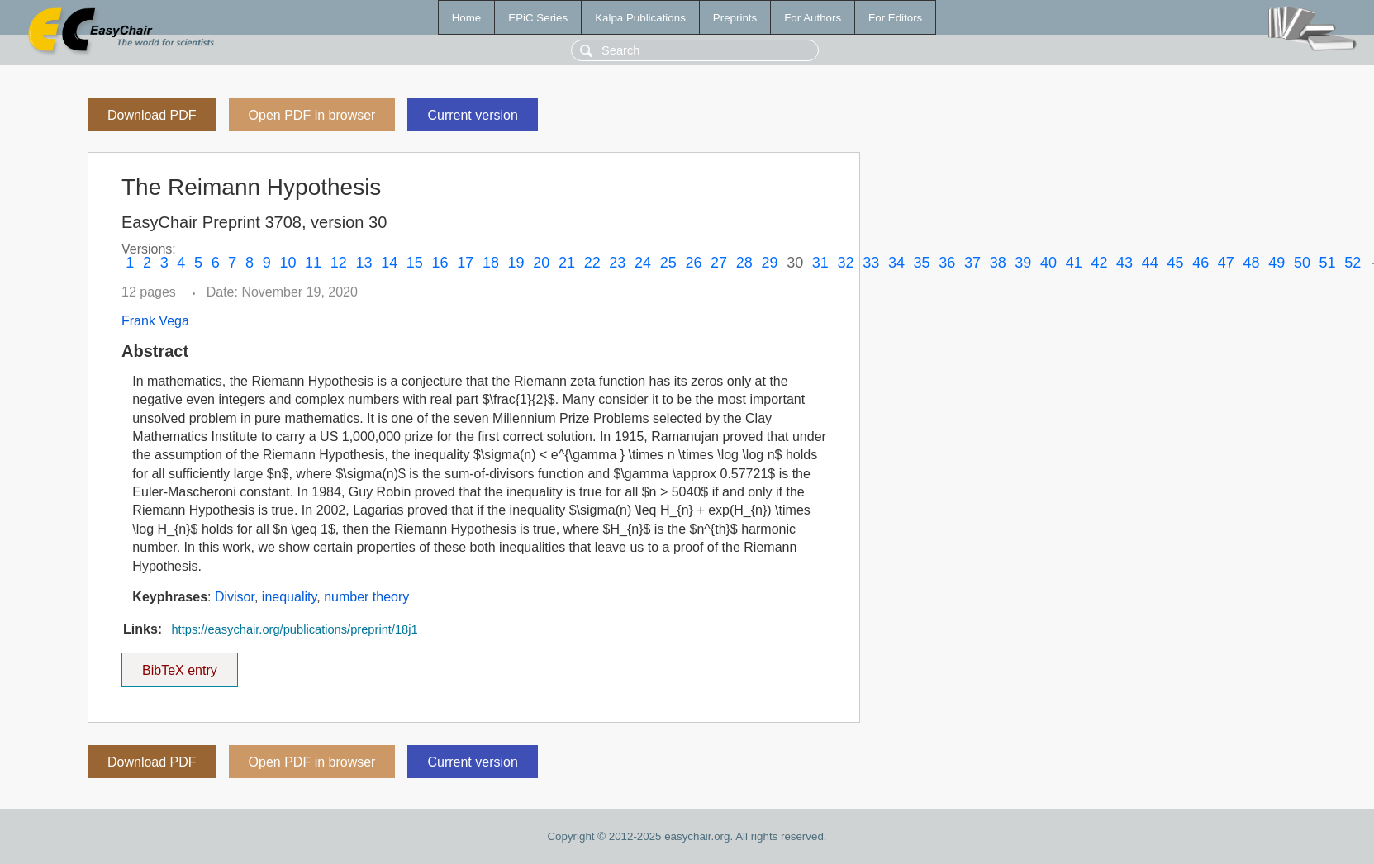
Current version (472, 115)
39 (1023, 262)
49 (1276, 262)
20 (541, 262)
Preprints (735, 18)
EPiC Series (538, 18)
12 (338, 262)
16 (440, 262)
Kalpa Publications (640, 18)
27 (719, 262)
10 (287, 262)
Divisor (234, 597)
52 (1352, 262)
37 (972, 262)
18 (491, 262)
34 (896, 262)
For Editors (895, 18)
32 (846, 262)
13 (363, 262)
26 (693, 262)
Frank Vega (155, 321)
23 (617, 262)
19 (516, 262)
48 (1251, 262)
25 (668, 262)
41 (1074, 262)
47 (1226, 262)
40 (1048, 262)
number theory (366, 597)
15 (414, 262)
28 (744, 262)
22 (592, 262)
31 (820, 262)
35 (922, 262)
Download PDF (152, 115)
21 (567, 262)
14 (389, 262)
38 (998, 262)
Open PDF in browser (312, 115)
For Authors (812, 18)
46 (1200, 262)
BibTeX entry (179, 665)
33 (871, 262)
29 (769, 262)
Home (467, 18)
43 (1124, 262)
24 (643, 262)
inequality (289, 597)
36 (947, 262)
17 (465, 262)
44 (1150, 262)
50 (1302, 262)
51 (1327, 262)
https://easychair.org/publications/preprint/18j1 (294, 629)
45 (1175, 262)
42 (1099, 262)
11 (313, 262)
